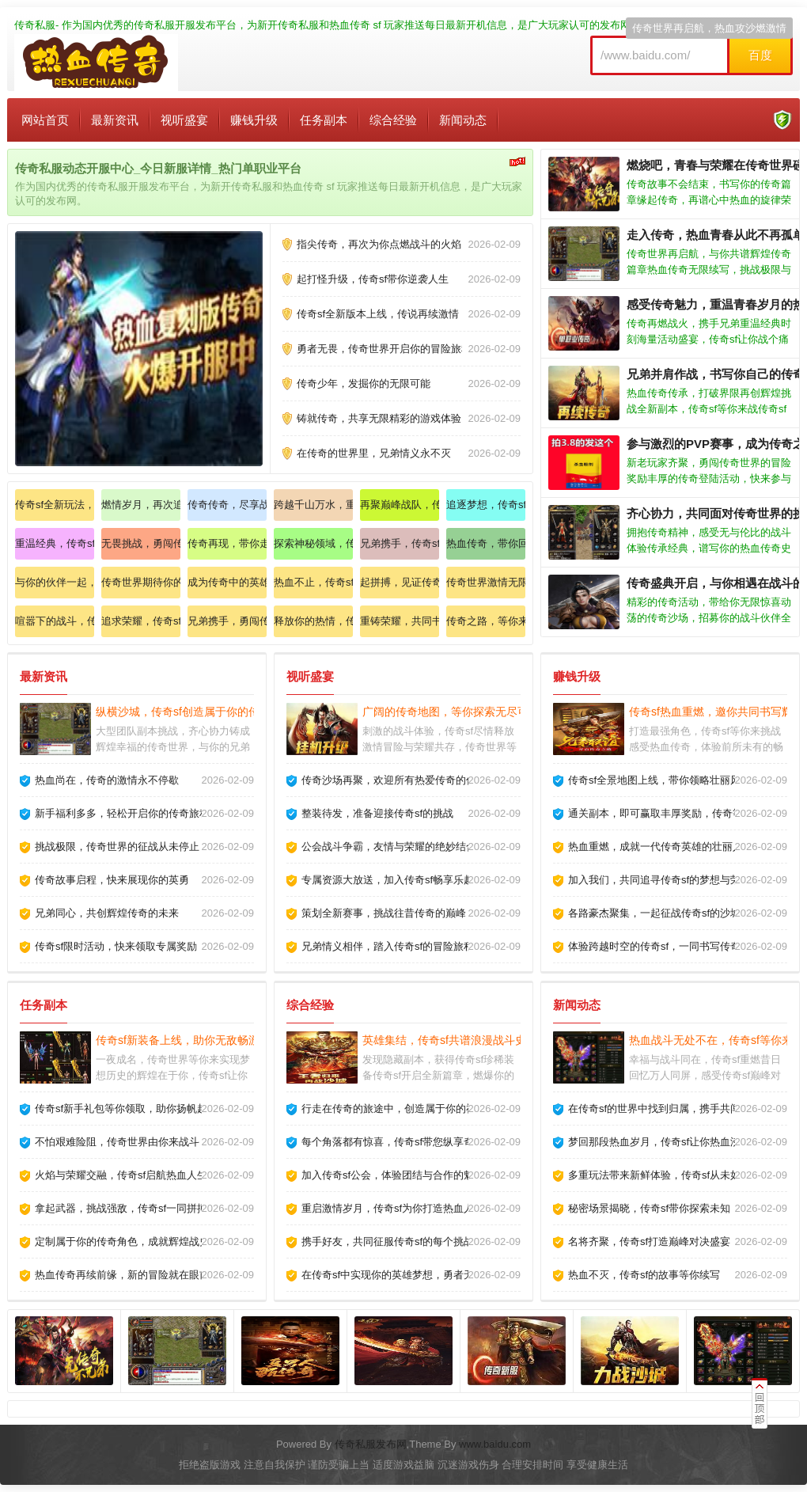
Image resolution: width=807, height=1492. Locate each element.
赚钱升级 (254, 120)
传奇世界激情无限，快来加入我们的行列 (485, 582)
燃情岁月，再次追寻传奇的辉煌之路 (140, 505)
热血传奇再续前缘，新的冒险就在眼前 (122, 1275)
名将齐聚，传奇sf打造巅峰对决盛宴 (649, 1241)
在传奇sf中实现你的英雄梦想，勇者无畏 (392, 1275)
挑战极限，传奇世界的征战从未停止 (117, 846)
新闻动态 (463, 120)
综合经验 (393, 120)
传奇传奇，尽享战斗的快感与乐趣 (227, 505)
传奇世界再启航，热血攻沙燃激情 (709, 28)
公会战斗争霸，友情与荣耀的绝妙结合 (388, 846)
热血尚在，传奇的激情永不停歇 (107, 780)
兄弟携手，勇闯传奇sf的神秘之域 (227, 621)
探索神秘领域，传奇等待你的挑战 (313, 543)
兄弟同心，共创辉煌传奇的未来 (107, 913)
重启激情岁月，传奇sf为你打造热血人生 (392, 1208)
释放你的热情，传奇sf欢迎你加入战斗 (313, 621)
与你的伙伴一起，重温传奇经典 (54, 582)
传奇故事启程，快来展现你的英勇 (112, 880)
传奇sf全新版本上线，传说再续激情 (378, 314)
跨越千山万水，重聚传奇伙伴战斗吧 (313, 505)
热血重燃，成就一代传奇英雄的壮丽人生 (660, 846)
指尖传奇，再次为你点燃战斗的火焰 (379, 244)
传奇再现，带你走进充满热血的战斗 (227, 543)
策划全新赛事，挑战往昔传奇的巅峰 (383, 913)
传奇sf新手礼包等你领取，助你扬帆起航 (126, 1108)
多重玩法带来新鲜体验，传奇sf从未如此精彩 (669, 1175)
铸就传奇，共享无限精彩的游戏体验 (379, 418)
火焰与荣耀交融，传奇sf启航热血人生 (121, 1175)
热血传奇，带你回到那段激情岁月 (485, 543)
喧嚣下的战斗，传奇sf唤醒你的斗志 (54, 621)
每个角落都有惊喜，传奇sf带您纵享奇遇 (392, 1142)
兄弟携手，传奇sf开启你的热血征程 (399, 543)
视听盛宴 (184, 120)
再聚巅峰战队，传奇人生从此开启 (399, 505)
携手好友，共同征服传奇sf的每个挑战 (387, 1241)
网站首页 (45, 120)
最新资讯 (114, 120)
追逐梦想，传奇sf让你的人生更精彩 (485, 505)
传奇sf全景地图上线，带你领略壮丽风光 (659, 780)
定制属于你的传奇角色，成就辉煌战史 (122, 1241)
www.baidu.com (495, 1444)
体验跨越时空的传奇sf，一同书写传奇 (654, 946)
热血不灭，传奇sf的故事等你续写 (644, 1275)
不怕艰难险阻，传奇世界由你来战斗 (117, 1142)
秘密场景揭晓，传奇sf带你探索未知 (649, 1208)
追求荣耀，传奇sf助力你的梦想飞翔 (140, 621)
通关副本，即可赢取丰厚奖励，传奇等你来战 (671, 813)
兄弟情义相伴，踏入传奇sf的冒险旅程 (387, 946)
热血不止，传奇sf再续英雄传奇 (313, 582)
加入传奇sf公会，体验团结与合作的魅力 (392, 1175)
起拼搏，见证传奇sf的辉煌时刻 (399, 582)
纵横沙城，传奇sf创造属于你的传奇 (183, 711)
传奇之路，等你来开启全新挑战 (485, 621)
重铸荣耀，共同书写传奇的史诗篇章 (399, 621)
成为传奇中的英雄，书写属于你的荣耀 (227, 582)
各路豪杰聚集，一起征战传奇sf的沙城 (654, 913)
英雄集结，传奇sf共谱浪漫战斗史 (444, 1040)
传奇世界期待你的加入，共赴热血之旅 (140, 582)
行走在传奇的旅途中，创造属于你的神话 (394, 1108)
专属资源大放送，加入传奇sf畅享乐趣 (387, 880)
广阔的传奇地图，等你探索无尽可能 (451, 711)
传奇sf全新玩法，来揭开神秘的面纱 (54, 505)
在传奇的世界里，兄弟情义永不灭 (374, 453)
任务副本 (323, 120)
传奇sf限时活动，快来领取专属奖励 (116, 946)
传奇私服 (34, 25)
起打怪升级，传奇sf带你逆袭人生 (373, 279)
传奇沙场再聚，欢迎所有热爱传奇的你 (388, 780)
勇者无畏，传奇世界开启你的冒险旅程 (384, 349)
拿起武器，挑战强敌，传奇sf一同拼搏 (121, 1208)
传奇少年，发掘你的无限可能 (363, 383)
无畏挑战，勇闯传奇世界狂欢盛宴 (140, 543)
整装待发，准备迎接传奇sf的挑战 (377, 813)
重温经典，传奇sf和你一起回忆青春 (54, 543)
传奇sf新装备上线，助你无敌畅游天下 (189, 1040)
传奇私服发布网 (371, 1444)
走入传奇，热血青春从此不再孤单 (716, 234)
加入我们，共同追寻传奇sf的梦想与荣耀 (659, 880)
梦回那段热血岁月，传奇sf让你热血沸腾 (659, 1142)
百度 (760, 55)
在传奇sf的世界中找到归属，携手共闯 (654, 1108)
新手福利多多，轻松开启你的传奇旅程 (122, 813)
